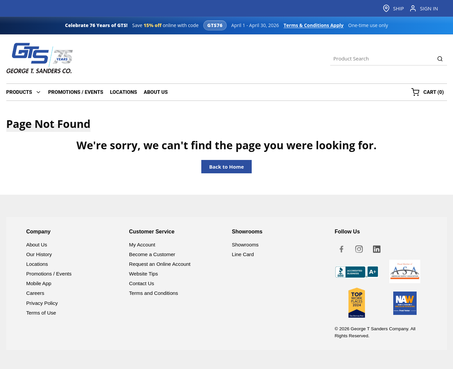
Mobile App (38, 283)
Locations (37, 264)
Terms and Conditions (153, 293)
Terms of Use (41, 313)
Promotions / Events (49, 273)
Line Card (243, 254)
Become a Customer (152, 254)
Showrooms (245, 244)
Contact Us (141, 283)
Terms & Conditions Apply (313, 25)
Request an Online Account (160, 264)
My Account (142, 244)
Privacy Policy (42, 303)
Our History (39, 254)
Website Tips (143, 273)
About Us (36, 244)
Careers (35, 293)
